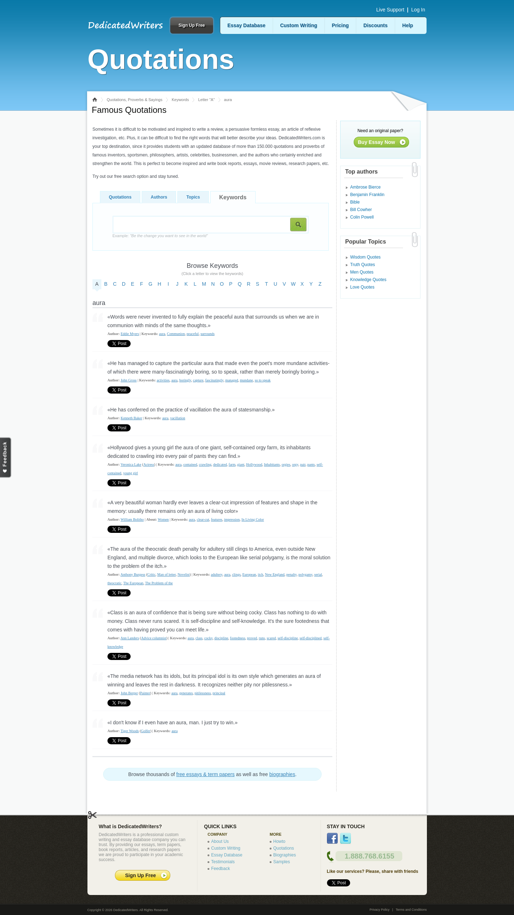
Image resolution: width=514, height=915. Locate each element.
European (249, 574)
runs (262, 638)
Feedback (220, 868)
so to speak (263, 380)
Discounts (375, 25)
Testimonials (223, 861)
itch (260, 574)
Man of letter (166, 574)
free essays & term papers (205, 774)
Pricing (340, 25)
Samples (281, 861)
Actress (148, 464)
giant (240, 464)
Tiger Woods (130, 731)
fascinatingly (214, 380)
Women (163, 519)
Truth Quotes (362, 264)
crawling (205, 464)
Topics (193, 197)
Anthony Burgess (132, 574)
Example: (160, 236)
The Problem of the (158, 583)
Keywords (180, 100)
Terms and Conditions (411, 909)
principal (219, 693)
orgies (286, 464)
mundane (246, 380)
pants (311, 464)
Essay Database (246, 25)
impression (232, 519)
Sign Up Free (191, 25)
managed (231, 380)
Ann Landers (129, 638)
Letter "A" (206, 100)
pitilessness (203, 693)
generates (186, 693)
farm (232, 464)
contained (190, 464)
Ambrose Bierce (365, 187)
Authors (159, 197)
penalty (291, 574)
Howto (279, 841)
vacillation (177, 418)
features (216, 519)
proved (252, 638)
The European (133, 583)
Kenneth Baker (131, 418)
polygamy (305, 574)
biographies (282, 774)
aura (162, 334)
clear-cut (203, 519)
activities (163, 380)
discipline (221, 638)
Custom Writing (298, 25)
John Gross (129, 380)
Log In (418, 9)
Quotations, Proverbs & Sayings (134, 100)
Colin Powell (362, 217)
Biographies (284, 855)
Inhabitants (271, 464)
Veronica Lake (131, 464)
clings (236, 574)
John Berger (129, 693)
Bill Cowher (361, 209)
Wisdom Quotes (365, 257)
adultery (216, 574)
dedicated (220, 464)
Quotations (120, 197)
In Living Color (253, 519)
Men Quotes (361, 272)
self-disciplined (310, 638)
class (199, 638)
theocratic (114, 583)
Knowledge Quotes (368, 279)
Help (407, 25)
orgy (295, 464)
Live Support (390, 9)
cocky (208, 638)
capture (198, 380)
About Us (220, 841)
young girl (130, 473)
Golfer (145, 731)
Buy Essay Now (376, 142)
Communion (176, 334)
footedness (237, 638)
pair (303, 464)
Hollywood (254, 464)
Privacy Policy (379, 909)
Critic (151, 574)
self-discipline (288, 638)
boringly (185, 380)
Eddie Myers (130, 334)
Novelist (183, 574)
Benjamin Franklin (367, 194)
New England (274, 574)
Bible (355, 202)
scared (271, 638)
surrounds (208, 334)
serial (318, 574)
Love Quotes (362, 287)
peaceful (193, 334)
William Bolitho (132, 519)
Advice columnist (153, 638)
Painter (145, 693)
